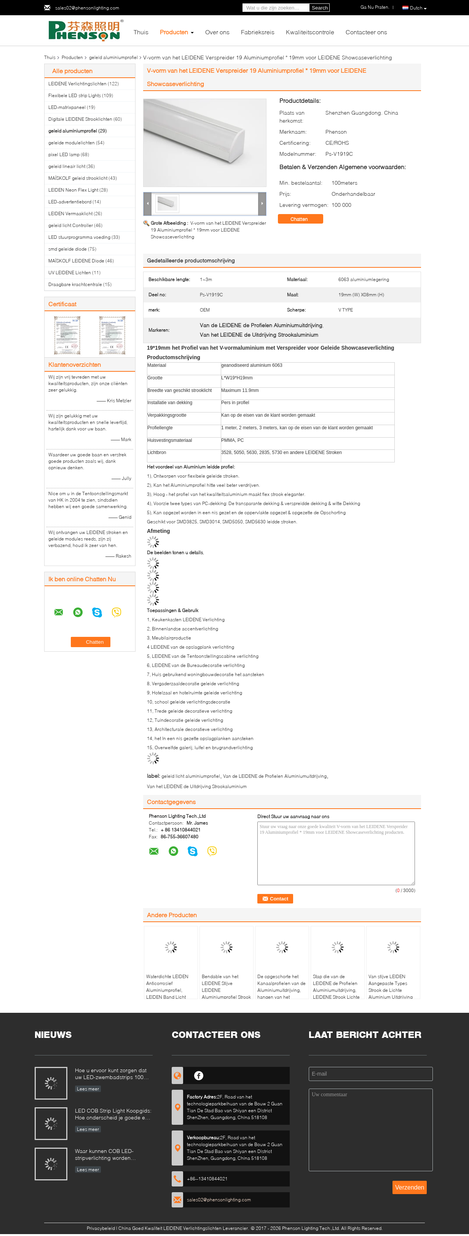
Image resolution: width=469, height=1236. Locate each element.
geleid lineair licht (66, 166)
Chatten (304, 219)
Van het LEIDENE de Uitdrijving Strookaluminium (197, 786)
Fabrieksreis (257, 31)
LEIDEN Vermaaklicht (70, 213)
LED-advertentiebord (69, 202)
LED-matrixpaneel (67, 107)
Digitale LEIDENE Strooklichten (80, 119)
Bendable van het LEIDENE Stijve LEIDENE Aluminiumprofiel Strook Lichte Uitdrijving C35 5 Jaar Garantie (226, 994)
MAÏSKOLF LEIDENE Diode (76, 261)
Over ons (217, 31)
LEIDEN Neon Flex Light (73, 190)
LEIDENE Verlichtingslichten (77, 83)
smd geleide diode (67, 249)
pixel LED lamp (64, 154)
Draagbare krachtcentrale (75, 284)
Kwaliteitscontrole (310, 31)
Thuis (141, 31)
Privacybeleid (101, 1228)
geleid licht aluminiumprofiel (190, 776)
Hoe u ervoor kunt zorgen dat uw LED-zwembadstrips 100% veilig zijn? (111, 1074)
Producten (174, 31)
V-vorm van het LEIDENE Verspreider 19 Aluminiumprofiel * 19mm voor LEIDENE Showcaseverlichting (208, 230)
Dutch (418, 8)
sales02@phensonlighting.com (87, 8)
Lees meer (88, 1089)
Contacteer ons (366, 31)
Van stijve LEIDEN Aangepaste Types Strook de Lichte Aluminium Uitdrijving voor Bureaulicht (390, 990)
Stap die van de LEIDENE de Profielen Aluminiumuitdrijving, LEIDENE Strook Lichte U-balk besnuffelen (336, 990)
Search (320, 8)
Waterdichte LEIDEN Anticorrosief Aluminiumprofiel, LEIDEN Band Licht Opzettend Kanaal (167, 990)
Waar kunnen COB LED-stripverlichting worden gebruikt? (104, 1155)
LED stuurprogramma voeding (79, 237)
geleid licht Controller (70, 225)
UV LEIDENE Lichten (69, 272)
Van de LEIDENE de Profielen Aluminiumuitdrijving (275, 776)
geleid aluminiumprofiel (113, 57)
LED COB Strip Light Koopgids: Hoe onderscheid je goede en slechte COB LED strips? (113, 1114)
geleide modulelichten (71, 143)
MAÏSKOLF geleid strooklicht (77, 178)
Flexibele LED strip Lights (74, 95)
